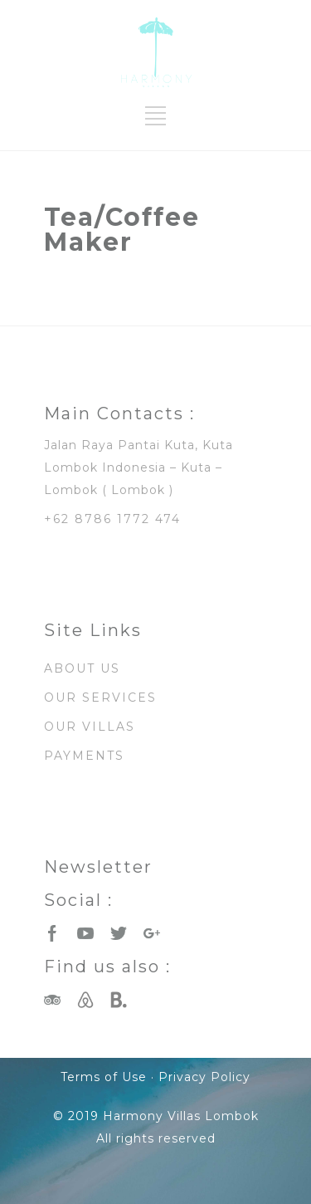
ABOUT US (82, 668)
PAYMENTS (84, 755)
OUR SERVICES (100, 697)
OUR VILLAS (89, 726)
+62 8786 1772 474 (112, 518)
